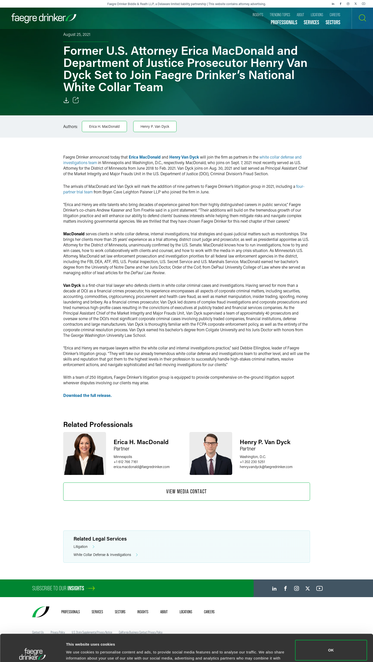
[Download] (66, 100)
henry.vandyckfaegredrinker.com (266, 466)
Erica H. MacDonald (104, 126)
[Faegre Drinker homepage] (43, 18)
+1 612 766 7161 (126, 461)
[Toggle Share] (76, 100)
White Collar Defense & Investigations (106, 554)
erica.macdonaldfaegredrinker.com (142, 466)
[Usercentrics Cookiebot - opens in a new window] (33, 652)
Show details (77, 651)
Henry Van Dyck (184, 157)
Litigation (84, 546)
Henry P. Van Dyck (155, 126)
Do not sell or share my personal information (331, 645)
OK (331, 623)
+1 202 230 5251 (252, 461)
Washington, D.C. (253, 456)
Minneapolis (123, 456)
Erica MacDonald (145, 157)
